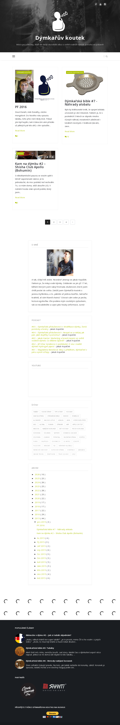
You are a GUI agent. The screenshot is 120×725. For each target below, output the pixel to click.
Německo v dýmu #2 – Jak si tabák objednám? (48, 635)
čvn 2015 (41, 558)
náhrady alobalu (65, 446)
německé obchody (40, 450)
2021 (37, 494)
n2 (54, 446)
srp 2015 (41, 550)
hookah (69, 412)
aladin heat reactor (75, 72)
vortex (82, 437)
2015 (37, 518)
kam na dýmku (38, 416)
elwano (47, 437)
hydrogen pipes (79, 420)
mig (34, 424)
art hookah (64, 429)
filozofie (37, 446)
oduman (47, 433)
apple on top (78, 424)
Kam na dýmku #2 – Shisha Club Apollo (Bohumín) (30, 167)
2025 (37, 478)
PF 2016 (21, 107)
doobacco (56, 441)
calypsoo (44, 441)
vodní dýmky (46, 412)
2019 (37, 502)
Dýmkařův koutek (60, 37)
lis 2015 (41, 538)
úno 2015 (42, 574)
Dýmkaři (60, 424)
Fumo (35, 441)
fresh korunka (78, 429)
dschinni (36, 437)
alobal (42, 424)
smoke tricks (38, 454)
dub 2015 (42, 566)
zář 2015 (41, 546)
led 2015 (41, 578)
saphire (57, 433)
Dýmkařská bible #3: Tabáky (40, 648)
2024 (37, 482)
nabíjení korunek (49, 429)
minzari (47, 446)
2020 (37, 498)
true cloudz (63, 454)
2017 (37, 510)
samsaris (81, 450)
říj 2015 (41, 542)
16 (67, 136)
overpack (70, 450)
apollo (20, 153)
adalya (60, 420)
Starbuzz (75, 416)
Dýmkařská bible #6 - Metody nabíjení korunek (49, 661)
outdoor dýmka (57, 450)
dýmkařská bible (54, 416)
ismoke (65, 416)
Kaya (68, 420)
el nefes (67, 441)
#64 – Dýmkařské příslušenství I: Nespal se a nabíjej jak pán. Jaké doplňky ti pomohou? (58, 333)
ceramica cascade (70, 433)
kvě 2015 (41, 562)
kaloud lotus (49, 420)
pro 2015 (42, 522)
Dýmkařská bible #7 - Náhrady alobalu (81, 102)
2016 (37, 514)
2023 (37, 486)
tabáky (35, 412)
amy (67, 424)
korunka (36, 433)
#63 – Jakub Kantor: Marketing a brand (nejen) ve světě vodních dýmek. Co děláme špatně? (58, 339)
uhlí (73, 454)
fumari (51, 424)
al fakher (37, 420)
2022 (37, 490)
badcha (36, 429)
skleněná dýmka (70, 437)
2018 (37, 506)
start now (51, 454)
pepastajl (56, 437)
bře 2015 (42, 570)
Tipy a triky (59, 412)
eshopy (76, 441)
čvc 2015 (41, 554)
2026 (37, 474)
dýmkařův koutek (24, 72)
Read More (20, 130)
